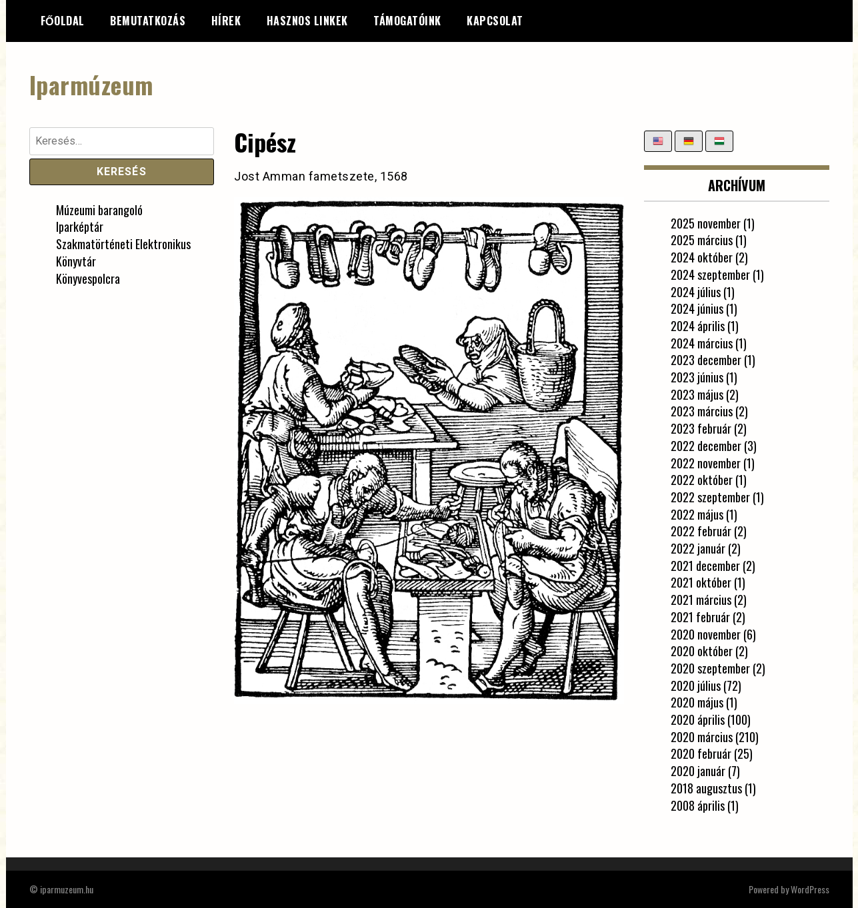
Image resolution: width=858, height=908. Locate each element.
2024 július (696, 291)
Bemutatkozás (147, 21)
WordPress (810, 889)
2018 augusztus (706, 788)
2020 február (701, 753)
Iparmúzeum (91, 84)
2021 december (705, 565)
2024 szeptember (710, 274)
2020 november (706, 634)
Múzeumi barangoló (99, 210)
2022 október (702, 479)
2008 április (698, 805)
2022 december (706, 445)
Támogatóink (407, 21)
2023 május (697, 394)
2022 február (701, 531)
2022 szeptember (710, 497)
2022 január (698, 548)
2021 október (701, 582)
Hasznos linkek (307, 21)
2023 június (697, 377)
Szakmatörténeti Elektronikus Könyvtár (123, 252)
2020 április (698, 719)
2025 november (706, 223)
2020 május (697, 702)
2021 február (700, 617)
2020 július (696, 685)
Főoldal (63, 21)
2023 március (702, 411)
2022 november (706, 463)
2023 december (706, 359)
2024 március (702, 343)
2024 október (702, 257)
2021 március (701, 599)
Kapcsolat (495, 21)
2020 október (702, 651)
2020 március (702, 736)
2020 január (698, 770)
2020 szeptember (710, 668)
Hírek (226, 21)
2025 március (702, 239)
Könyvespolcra (88, 278)
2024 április (698, 325)
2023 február (701, 428)
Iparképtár (79, 226)
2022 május (697, 514)
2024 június (697, 308)
